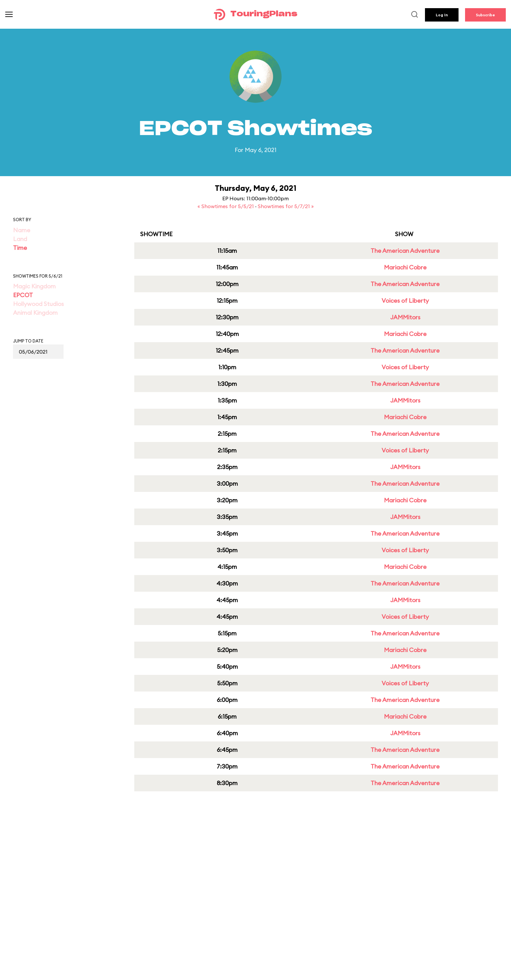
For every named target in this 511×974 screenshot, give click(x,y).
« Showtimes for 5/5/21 (226, 206)
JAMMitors (405, 317)
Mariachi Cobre (405, 267)
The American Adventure (405, 250)
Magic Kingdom (34, 286)
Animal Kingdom (35, 312)
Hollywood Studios (38, 304)
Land (20, 239)
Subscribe (485, 14)
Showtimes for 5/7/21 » (286, 206)
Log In (442, 14)
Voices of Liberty (405, 300)
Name (21, 230)
